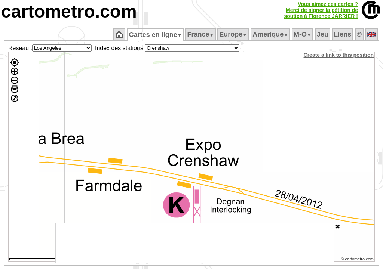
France (201, 34)
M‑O (303, 34)
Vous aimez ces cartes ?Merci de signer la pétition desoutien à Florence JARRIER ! (321, 10)
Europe (234, 34)
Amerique (271, 34)
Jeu (323, 34)
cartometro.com (69, 11)
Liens (343, 34)
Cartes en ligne (155, 34)
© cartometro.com (357, 260)
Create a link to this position (339, 55)
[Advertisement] (195, 243)
